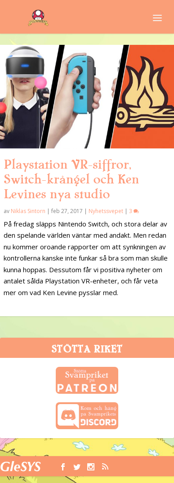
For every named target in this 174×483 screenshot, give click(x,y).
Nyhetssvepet (106, 211)
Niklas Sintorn (28, 211)
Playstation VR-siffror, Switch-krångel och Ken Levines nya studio (71, 179)
